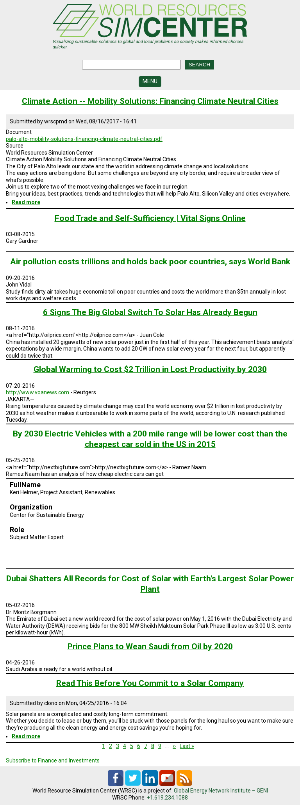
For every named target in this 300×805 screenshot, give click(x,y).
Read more (26, 202)
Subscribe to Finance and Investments (53, 760)
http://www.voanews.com (37, 392)
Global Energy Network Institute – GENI (221, 790)
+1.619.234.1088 (167, 797)
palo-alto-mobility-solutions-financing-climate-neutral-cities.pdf (84, 139)
